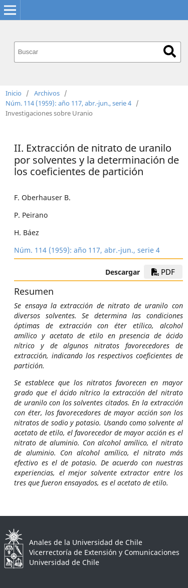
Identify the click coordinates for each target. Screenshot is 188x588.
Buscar (169, 51)
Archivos (47, 93)
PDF (163, 272)
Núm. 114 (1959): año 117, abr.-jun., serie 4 (68, 103)
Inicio (14, 93)
